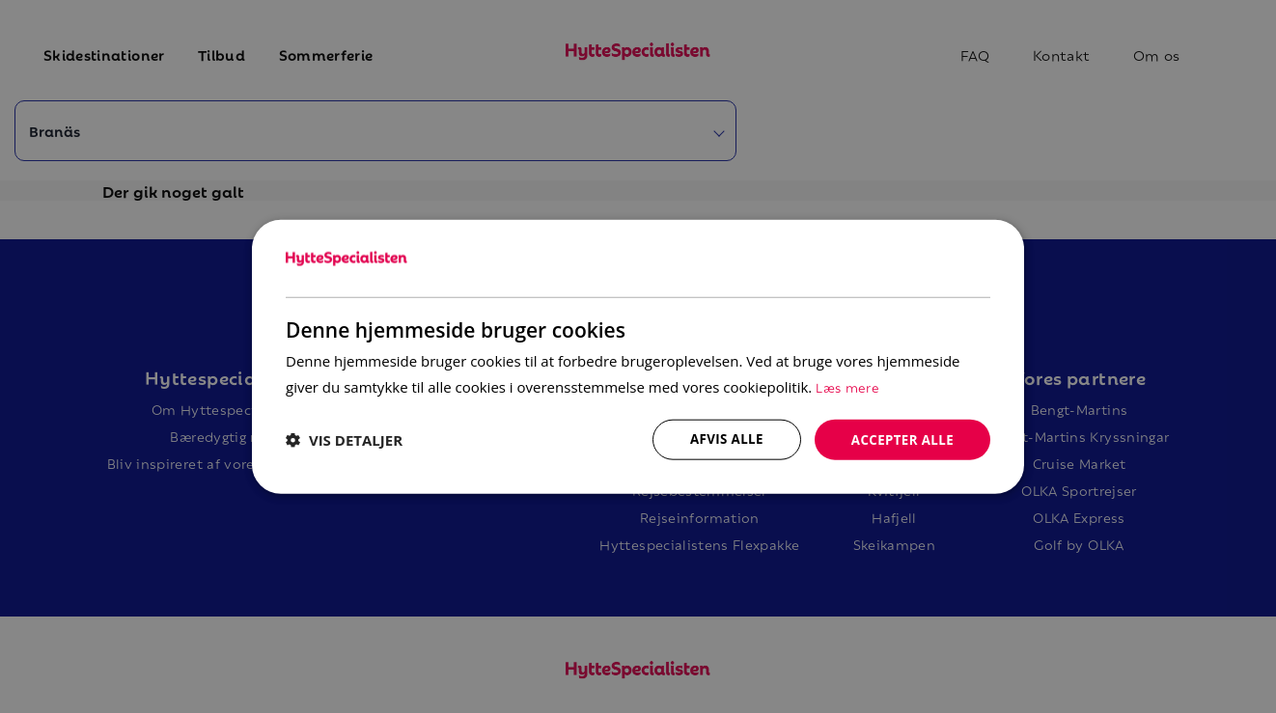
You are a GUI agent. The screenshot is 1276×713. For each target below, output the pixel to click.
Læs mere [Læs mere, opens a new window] (848, 384)
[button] (344, 440)
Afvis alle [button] (720, 438)
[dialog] (638, 356)
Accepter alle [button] (900, 438)
